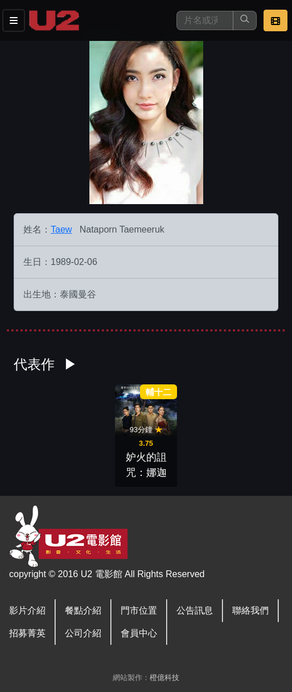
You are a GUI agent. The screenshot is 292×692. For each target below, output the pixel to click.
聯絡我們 (250, 610)
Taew (61, 229)
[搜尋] (204, 20)
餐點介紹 (83, 610)
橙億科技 (164, 677)
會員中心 (139, 633)
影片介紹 (27, 610)
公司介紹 (83, 633)
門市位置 (139, 610)
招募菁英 (27, 633)
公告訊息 (194, 610)
